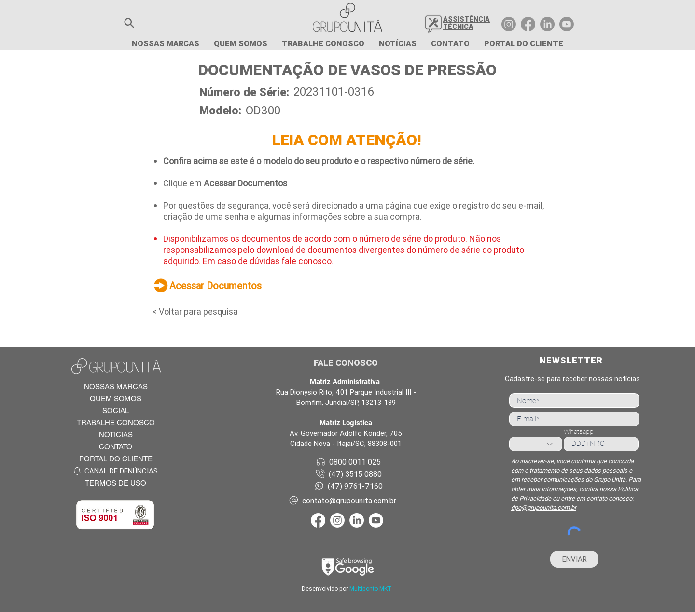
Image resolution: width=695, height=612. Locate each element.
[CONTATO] (115, 447)
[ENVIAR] (574, 559)
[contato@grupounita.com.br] (348, 500)
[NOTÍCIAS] (115, 435)
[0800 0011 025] (348, 462)
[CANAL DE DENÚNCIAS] (115, 471)
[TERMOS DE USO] (115, 483)
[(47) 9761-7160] (348, 486)
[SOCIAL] (115, 410)
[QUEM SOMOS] (115, 398)
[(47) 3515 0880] (348, 474)
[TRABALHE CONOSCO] (115, 423)
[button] (129, 23)
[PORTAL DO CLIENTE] (115, 459)
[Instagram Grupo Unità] (508, 24)
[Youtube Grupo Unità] (566, 24)
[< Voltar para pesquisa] (204, 311)
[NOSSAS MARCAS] (115, 386)
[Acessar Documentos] (237, 285)
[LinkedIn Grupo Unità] (547, 24)
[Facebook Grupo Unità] (528, 24)
